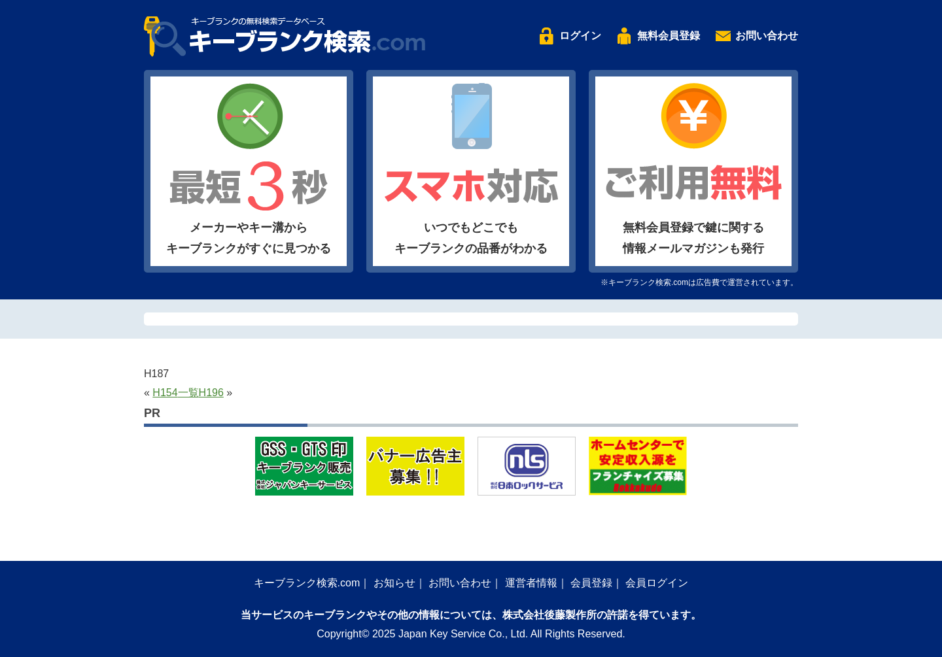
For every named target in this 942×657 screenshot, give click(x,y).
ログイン (580, 35)
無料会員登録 (668, 35)
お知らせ (394, 582)
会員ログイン (656, 582)
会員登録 (591, 582)
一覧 (188, 392)
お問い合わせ (766, 35)
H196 (211, 392)
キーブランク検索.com (307, 582)
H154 (164, 392)
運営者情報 (531, 582)
